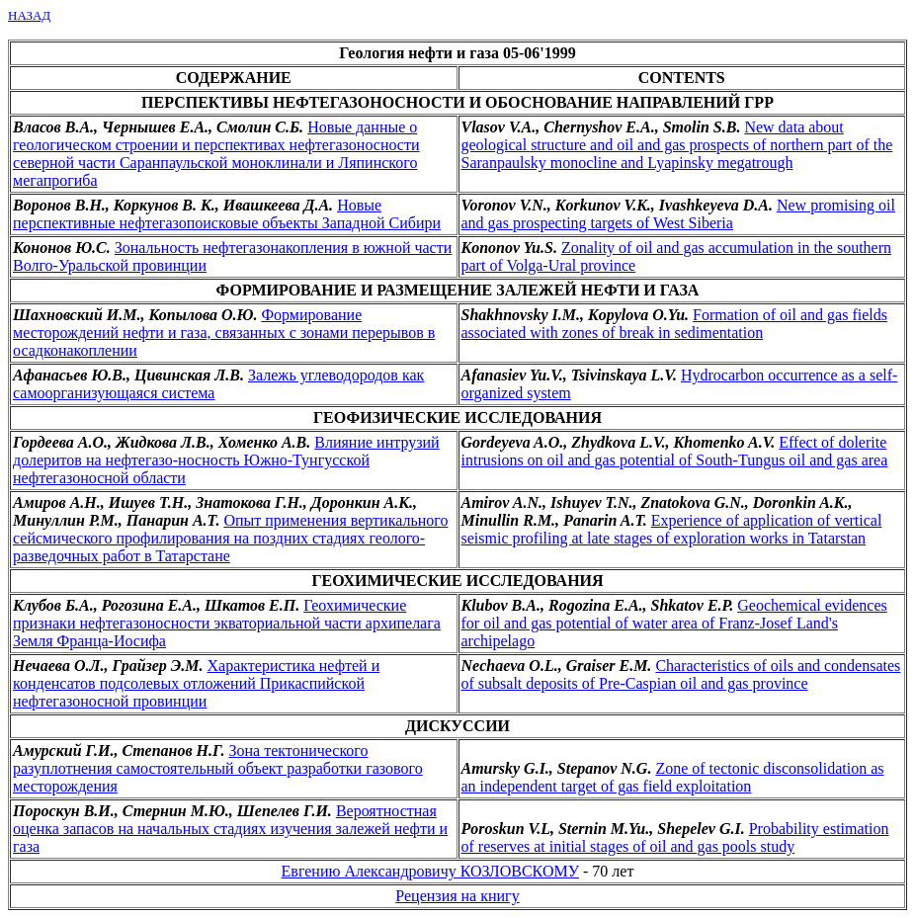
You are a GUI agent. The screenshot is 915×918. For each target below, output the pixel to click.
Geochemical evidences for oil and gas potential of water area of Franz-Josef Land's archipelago (674, 623)
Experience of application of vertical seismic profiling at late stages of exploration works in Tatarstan (671, 529)
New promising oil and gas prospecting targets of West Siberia (678, 214)
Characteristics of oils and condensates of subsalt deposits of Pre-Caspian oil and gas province (681, 674)
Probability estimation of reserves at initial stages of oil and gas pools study (675, 837)
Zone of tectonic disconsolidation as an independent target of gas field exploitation (672, 777)
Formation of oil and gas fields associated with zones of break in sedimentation (674, 323)
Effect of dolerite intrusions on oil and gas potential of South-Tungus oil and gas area (674, 451)
